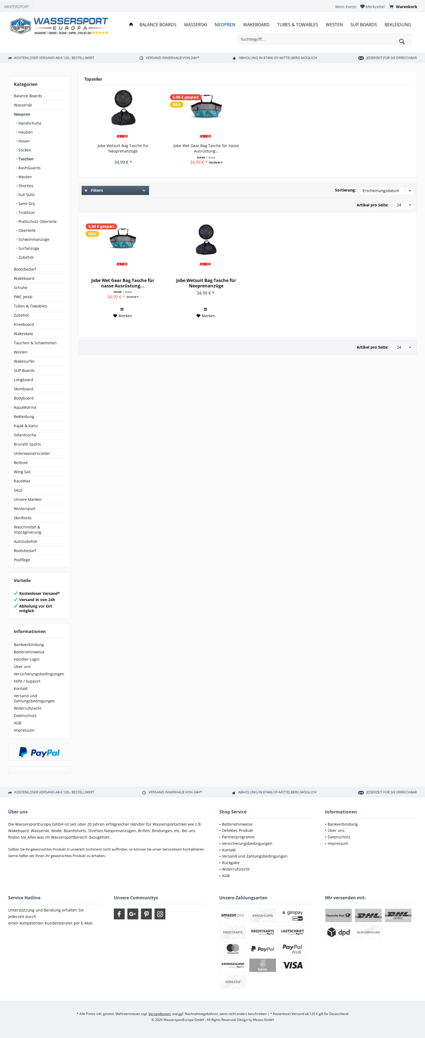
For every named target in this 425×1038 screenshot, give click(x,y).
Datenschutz (25, 715)
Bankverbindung (29, 644)
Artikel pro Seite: (372, 204)
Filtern (94, 190)
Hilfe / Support (27, 681)
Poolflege (22, 559)
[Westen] (334, 24)
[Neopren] (225, 24)
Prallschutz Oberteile (37, 221)
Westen (24, 176)
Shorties (25, 185)
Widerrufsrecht (27, 708)
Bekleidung (24, 416)
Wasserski (23, 105)
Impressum (24, 730)
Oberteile (26, 230)
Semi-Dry (26, 203)
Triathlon (26, 212)
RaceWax (22, 481)
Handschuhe (29, 123)
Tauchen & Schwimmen (35, 342)
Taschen (25, 158)
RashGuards (29, 167)
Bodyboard (24, 398)
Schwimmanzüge (33, 239)
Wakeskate (23, 333)
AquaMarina (25, 407)
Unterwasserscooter (32, 453)
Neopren (22, 114)
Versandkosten (160, 1013)
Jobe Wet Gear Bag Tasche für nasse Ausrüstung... (206, 148)
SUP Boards (24, 370)
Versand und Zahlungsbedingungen (34, 698)
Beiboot (21, 462)
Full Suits (26, 194)
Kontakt (21, 688)
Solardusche (25, 434)
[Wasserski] (195, 24)
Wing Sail (22, 471)
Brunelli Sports (27, 444)
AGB (17, 722)
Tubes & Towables (30, 306)
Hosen (23, 141)
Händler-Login (27, 659)
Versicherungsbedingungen (39, 673)
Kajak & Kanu (26, 425)
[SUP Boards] (364, 24)
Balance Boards (28, 95)
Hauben (25, 132)
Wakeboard (24, 278)
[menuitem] (345, 6)
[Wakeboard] (256, 24)
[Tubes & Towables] (297, 24)
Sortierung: (345, 190)
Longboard (23, 379)
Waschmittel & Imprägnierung (27, 529)
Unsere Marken (28, 499)
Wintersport (25, 508)
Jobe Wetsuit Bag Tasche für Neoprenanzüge (123, 148)
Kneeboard (24, 324)
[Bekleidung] (398, 24)
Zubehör (25, 257)
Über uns (22, 666)
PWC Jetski (23, 296)
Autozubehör (25, 541)
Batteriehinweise (29, 651)
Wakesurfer (24, 361)
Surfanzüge (28, 248)
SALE (18, 490)
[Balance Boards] (158, 24)
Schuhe (20, 287)
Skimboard (23, 388)
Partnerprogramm (238, 836)
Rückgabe (231, 862)
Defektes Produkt (237, 830)
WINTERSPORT (16, 6)
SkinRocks (23, 517)
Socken (24, 150)
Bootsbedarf (25, 269)
